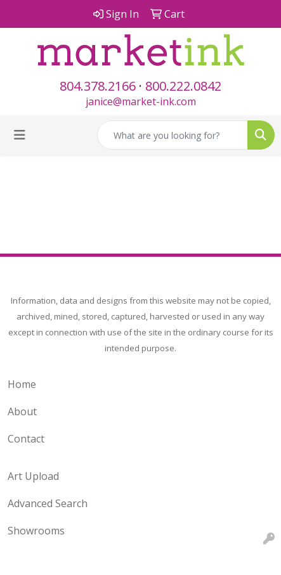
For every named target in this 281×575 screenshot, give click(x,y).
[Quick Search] (172, 135)
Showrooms (36, 531)
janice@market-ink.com (141, 101)
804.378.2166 (98, 85)
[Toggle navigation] (19, 135)
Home (22, 384)
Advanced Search (48, 503)
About (22, 411)
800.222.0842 (183, 85)
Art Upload (33, 476)
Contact (26, 439)
